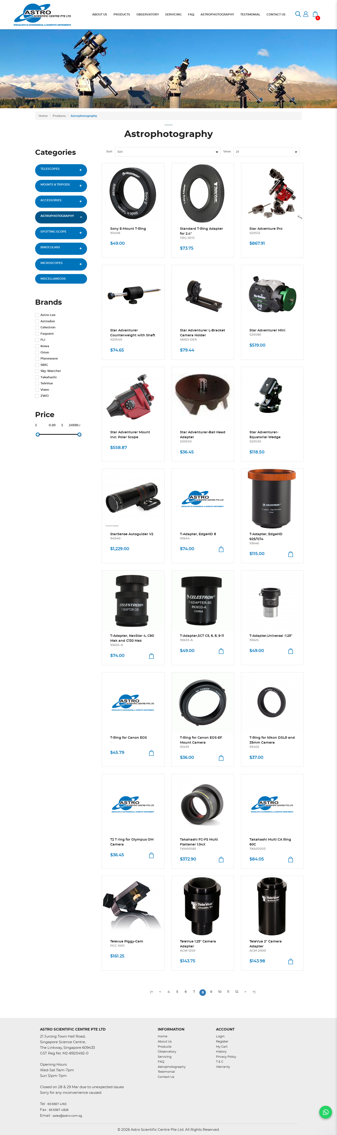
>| (254, 992)
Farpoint (44, 333)
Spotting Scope (53, 231)
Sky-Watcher (48, 371)
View (227, 151)
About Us (165, 1041)
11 (228, 992)
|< (151, 992)
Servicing (165, 1056)
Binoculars (50, 247)
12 (236, 992)
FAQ (161, 1061)
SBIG (41, 365)
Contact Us (166, 1077)
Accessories (51, 200)
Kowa (42, 346)
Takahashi (46, 377)
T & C (219, 1061)
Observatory (167, 1051)
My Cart (221, 1046)
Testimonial (166, 1071)
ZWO (42, 395)
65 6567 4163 (57, 1104)
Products (59, 116)
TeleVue (44, 383)
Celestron (45, 327)
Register (222, 1041)
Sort (109, 151)
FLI (40, 339)
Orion (42, 352)
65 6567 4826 (59, 1110)
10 (219, 992)
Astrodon (45, 321)
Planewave (46, 358)
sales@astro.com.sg (67, 1115)
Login (220, 1036)
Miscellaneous (53, 278)
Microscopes (51, 263)
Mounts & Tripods (55, 184)
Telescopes (50, 168)
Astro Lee (45, 315)
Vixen (42, 389)
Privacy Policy (226, 1056)
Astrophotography (84, 116)
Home (43, 116)
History (221, 1051)
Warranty (223, 1066)
